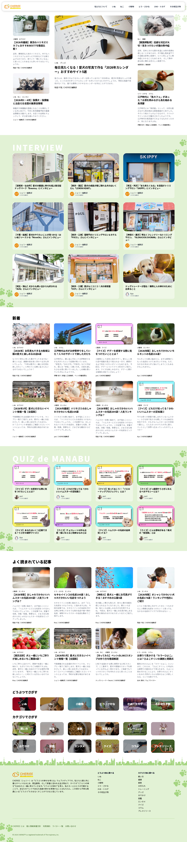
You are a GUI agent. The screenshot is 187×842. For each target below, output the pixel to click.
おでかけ (22, 39)
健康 (143, 39)
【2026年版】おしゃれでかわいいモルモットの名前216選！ (155, 352)
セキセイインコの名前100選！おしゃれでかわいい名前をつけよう (72, 596)
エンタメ (25, 97)
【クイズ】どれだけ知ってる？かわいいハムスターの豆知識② (155, 410)
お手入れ (141, 786)
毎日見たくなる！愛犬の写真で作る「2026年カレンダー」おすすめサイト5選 (91, 69)
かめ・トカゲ (159, 6)
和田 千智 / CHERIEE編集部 (22, 68)
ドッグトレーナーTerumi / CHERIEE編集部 (110, 680)
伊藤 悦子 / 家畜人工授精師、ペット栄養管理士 (154, 125)
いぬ (114, 6)
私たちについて (101, 6)
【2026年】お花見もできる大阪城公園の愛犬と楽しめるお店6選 (31, 352)
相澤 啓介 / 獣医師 (144, 64)
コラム (151, 94)
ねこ (122, 6)
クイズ (104, 348)
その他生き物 (175, 6)
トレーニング (143, 789)
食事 (140, 782)
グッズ (63, 62)
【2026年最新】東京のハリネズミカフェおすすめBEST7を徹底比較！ (30, 45)
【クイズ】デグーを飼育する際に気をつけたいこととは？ (114, 352)
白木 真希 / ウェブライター (146, 680)
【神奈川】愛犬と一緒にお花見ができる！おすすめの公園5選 (114, 596)
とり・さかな (144, 6)
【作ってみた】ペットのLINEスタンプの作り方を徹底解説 (114, 657)
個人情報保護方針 (33, 826)
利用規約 (46, 826)
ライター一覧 (57, 826)
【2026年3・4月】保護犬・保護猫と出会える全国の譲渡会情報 (31, 101)
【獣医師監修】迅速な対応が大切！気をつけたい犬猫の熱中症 (154, 43)
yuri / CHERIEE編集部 (103, 375)
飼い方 (141, 776)
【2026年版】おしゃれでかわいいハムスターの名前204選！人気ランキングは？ (114, 412)
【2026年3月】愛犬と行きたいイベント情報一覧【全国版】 (30, 410)
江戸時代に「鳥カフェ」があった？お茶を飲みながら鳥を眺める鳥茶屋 (155, 100)
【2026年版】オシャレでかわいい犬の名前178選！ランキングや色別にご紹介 (156, 598)
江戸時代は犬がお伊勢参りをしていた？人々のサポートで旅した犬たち (72, 352)
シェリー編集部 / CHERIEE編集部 (24, 119)
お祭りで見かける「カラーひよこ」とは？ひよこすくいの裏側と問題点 (155, 657)
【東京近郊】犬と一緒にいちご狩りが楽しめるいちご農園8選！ (30, 657)
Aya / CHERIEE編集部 (144, 375)
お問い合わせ (70, 826)
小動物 (131, 6)
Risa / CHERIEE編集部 (61, 622)
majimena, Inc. (53, 835)
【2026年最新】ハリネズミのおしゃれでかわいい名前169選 (72, 410)
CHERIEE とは (18, 826)
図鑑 (140, 798)
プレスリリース (144, 811)
